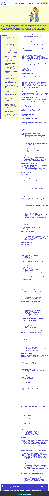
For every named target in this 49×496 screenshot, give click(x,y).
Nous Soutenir (44, 3)
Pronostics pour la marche (12, 52)
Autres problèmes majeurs (12, 98)
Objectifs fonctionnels (11, 56)
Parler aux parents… (9, 42)
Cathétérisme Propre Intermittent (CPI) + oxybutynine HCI (11, 86)
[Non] (47, 493)
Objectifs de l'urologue (11, 78)
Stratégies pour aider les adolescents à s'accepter (11, 115)
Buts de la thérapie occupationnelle (10, 67)
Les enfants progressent (10, 44)
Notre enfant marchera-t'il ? (11, 50)
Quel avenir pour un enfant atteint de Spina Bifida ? (10, 38)
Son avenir (8, 100)
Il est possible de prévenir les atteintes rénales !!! (11, 90)
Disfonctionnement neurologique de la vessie (10, 80)
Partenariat (9, 116)
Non (21, 494)
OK (18, 494)
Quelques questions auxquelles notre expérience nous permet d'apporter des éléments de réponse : (10, 47)
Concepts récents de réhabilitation (10, 54)
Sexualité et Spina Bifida (12, 94)
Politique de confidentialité (27, 494)
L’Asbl (16, 3)
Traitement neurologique (12, 74)
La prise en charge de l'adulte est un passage (10, 102)
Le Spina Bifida (22, 3)
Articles (37, 3)
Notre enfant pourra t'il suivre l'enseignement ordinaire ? (10, 69)
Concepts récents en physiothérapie (10, 64)
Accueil (1, 17)
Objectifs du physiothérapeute (8, 61)
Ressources (30, 3)
